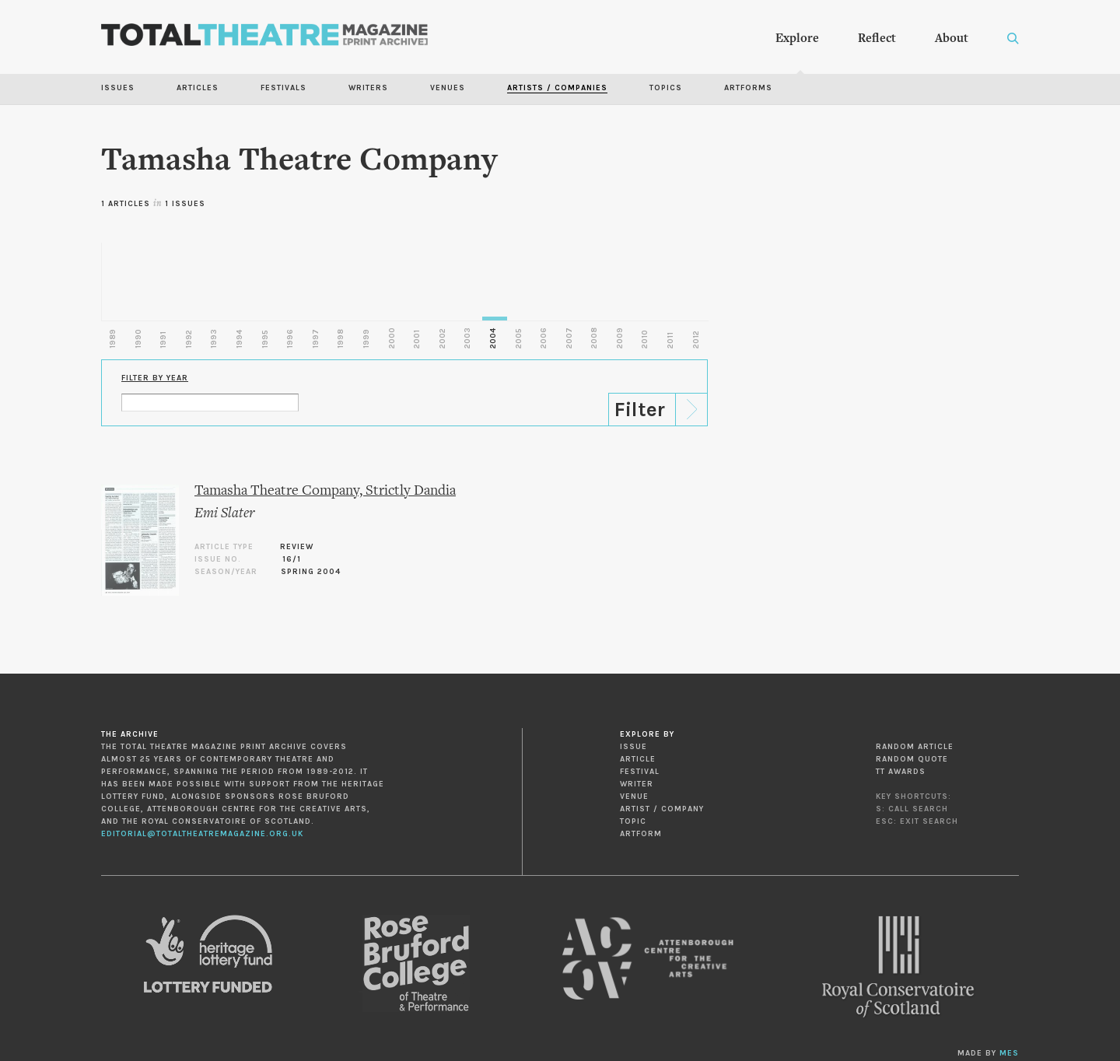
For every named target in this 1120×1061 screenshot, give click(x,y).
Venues (447, 88)
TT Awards (901, 771)
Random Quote (912, 759)
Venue (634, 796)
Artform (641, 834)
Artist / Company (662, 809)
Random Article (915, 746)
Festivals (283, 88)
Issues (118, 88)
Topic (633, 821)
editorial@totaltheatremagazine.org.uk (202, 834)
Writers (368, 88)
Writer (636, 784)
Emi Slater (224, 513)
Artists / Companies (557, 88)
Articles (198, 88)
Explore (797, 39)
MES (1009, 1053)
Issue (633, 746)
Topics (665, 88)
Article (638, 759)
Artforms (748, 88)
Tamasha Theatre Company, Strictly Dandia (325, 491)
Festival (640, 771)
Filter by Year (154, 378)
